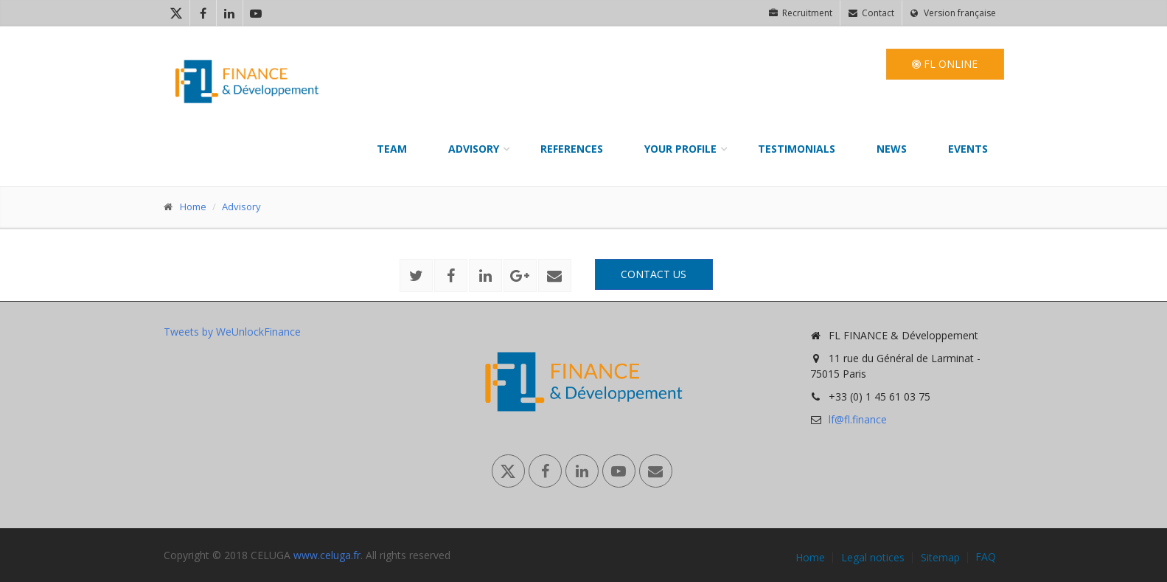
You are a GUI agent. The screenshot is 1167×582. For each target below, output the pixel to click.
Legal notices (873, 558)
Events (968, 149)
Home (193, 206)
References (571, 149)
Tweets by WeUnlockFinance (232, 332)
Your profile (680, 149)
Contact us (653, 274)
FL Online (945, 64)
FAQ (985, 557)
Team (392, 149)
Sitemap (940, 558)
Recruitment (800, 13)
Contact (871, 13)
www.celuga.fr (326, 555)
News (892, 149)
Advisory (473, 149)
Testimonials (796, 149)
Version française (953, 13)
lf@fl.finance (858, 419)
